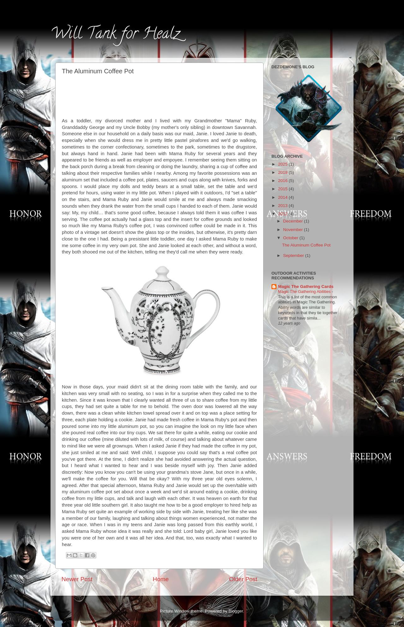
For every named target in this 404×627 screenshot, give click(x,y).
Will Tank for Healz (115, 35)
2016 (283, 180)
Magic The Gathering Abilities (305, 291)
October (291, 237)
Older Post (243, 579)
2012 (283, 213)
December (293, 221)
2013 (283, 205)
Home (161, 579)
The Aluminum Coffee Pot (306, 245)
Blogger (236, 611)
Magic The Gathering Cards (306, 286)
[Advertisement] (160, 95)
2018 (283, 172)
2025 (283, 164)
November (293, 229)
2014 (283, 197)
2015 (283, 188)
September (294, 255)
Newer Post (77, 579)
